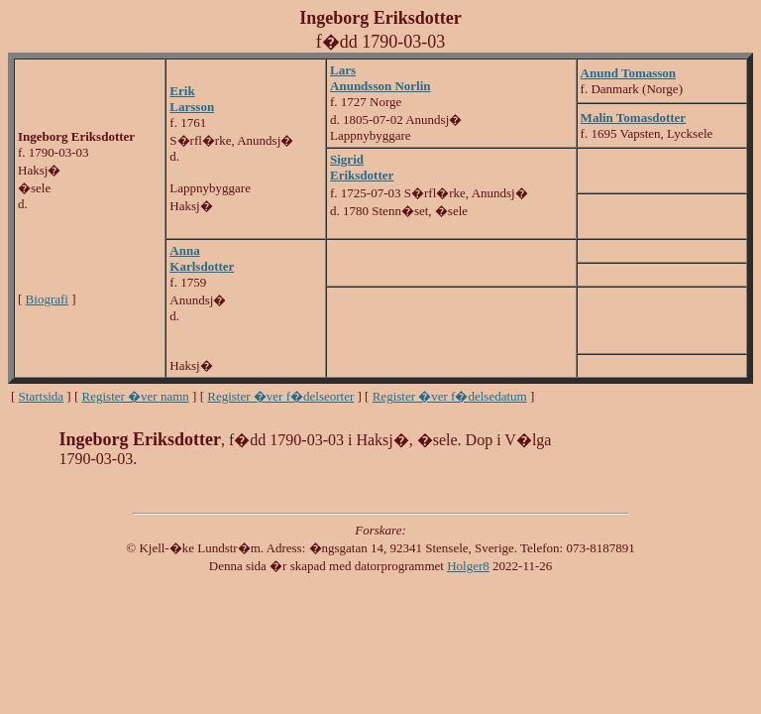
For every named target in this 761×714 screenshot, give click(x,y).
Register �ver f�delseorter (280, 396)
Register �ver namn (135, 396)
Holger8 (468, 565)
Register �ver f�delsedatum (450, 396)
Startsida (41, 396)
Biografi (47, 299)
